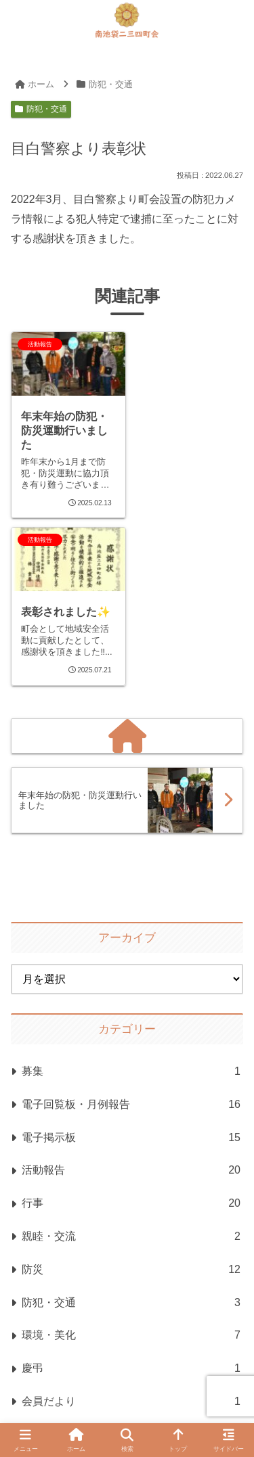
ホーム (68, 1365)
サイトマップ (153, 1365)
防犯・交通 (41, 109)
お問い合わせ (195, 1383)
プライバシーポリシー (77, 1383)
